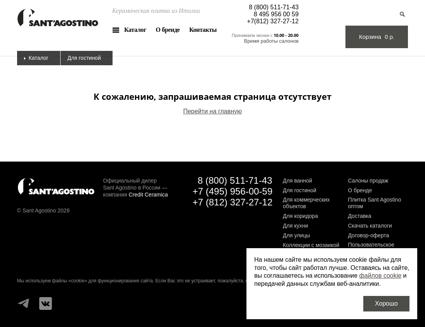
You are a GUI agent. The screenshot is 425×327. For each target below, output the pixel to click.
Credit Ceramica (148, 194)
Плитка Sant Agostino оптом (374, 203)
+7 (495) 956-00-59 (232, 191)
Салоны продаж (368, 180)
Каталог (135, 29)
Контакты (203, 29)
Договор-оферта (368, 235)
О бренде (168, 29)
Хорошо (386, 303)
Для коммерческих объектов (306, 203)
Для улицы (296, 235)
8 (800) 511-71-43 (273, 7)
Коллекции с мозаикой (311, 245)
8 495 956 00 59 (276, 14)
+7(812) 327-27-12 (272, 21)
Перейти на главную (212, 111)
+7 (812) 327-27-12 (232, 202)
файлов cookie (380, 275)
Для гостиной (299, 190)
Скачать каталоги (370, 226)
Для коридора (300, 216)
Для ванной (297, 180)
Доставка (359, 216)
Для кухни (295, 226)
